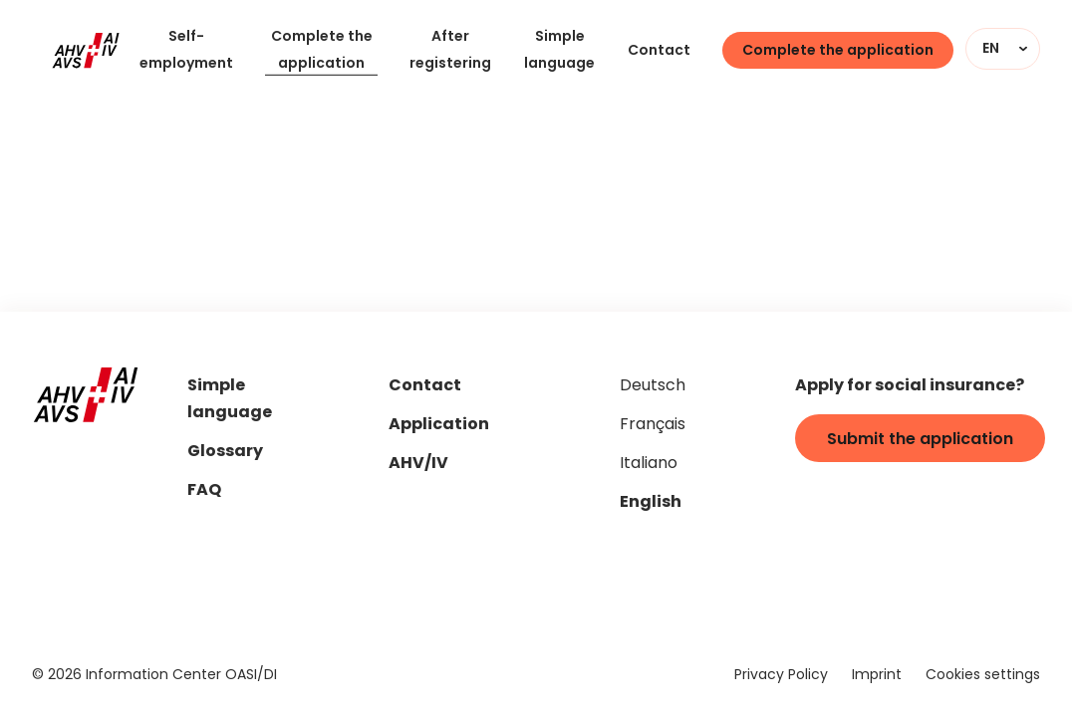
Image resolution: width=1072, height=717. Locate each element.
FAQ (204, 491)
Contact (659, 51)
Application (439, 425)
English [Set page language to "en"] (650, 503)
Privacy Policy (781, 675)
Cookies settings (983, 675)
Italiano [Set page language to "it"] (648, 464)
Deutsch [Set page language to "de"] (652, 386)
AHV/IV (418, 464)
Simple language (559, 51)
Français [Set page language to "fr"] (652, 425)
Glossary (225, 452)
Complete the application (322, 51)
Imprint (877, 675)
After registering (450, 51)
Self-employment (186, 51)
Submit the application (920, 440)
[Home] (85, 51)
